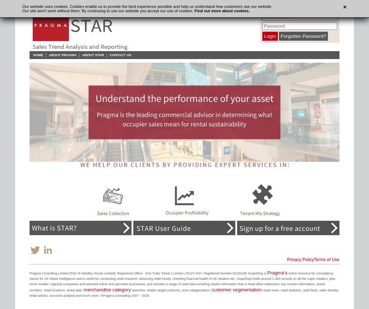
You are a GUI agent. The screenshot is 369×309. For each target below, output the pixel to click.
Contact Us (120, 55)
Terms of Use (326, 259)
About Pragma (62, 55)
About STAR (93, 55)
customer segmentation (237, 289)
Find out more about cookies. (222, 11)
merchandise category (107, 289)
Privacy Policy (300, 259)
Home (38, 55)
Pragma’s (277, 273)
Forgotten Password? (303, 36)
